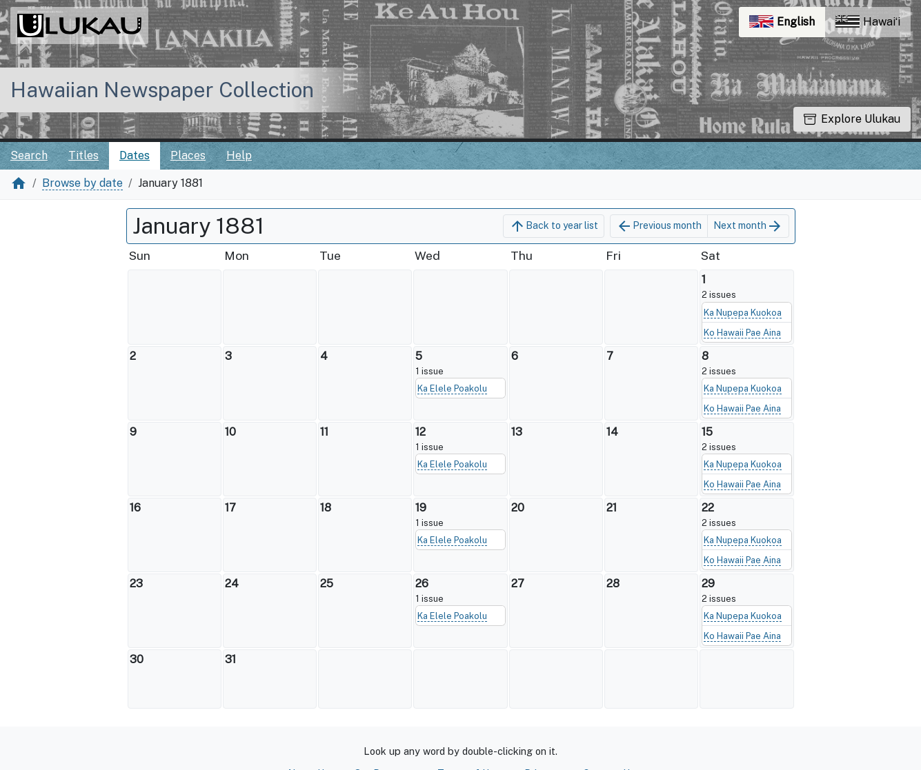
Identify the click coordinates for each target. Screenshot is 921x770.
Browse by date (82, 183)
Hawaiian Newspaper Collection (162, 89)
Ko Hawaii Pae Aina (742, 332)
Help (239, 155)
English (787, 25)
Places (188, 155)
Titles (83, 155)
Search (29, 155)
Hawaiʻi (867, 21)
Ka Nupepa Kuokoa (743, 312)
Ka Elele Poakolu (452, 388)
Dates (134, 155)
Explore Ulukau (852, 118)
